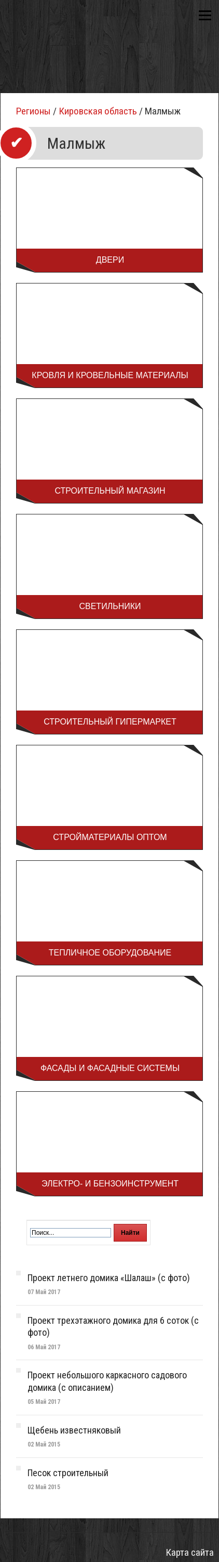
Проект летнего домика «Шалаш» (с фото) (109, 1277)
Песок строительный (68, 1472)
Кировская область (98, 111)
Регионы (33, 111)
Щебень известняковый (74, 1430)
